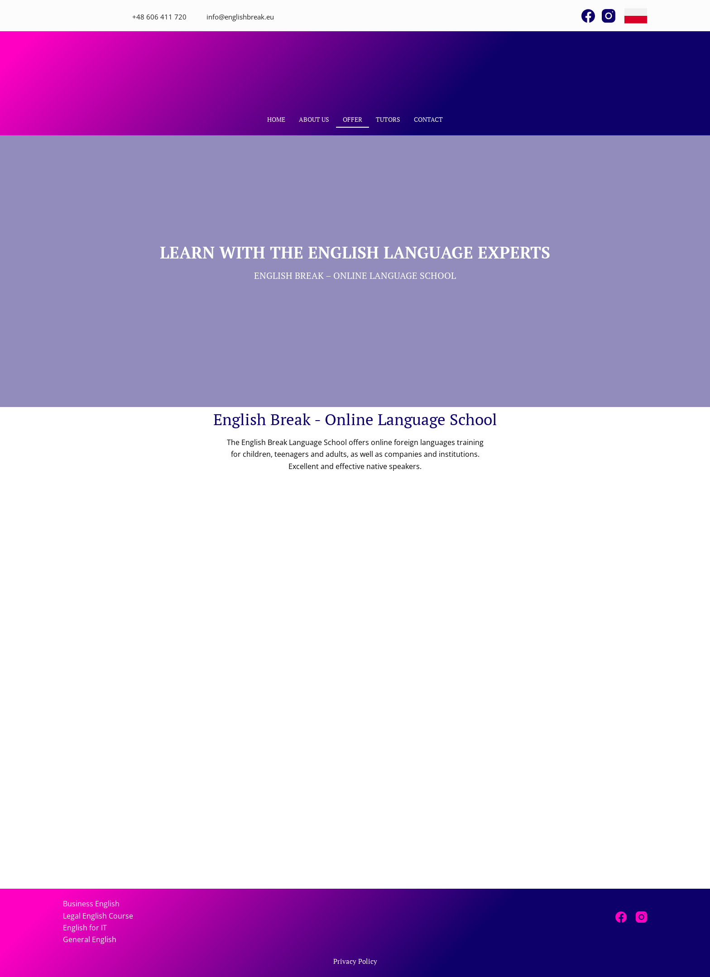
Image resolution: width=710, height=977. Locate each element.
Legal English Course (98, 916)
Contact (428, 119)
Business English (91, 904)
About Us (314, 119)
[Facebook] (588, 16)
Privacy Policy (355, 961)
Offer (352, 119)
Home (276, 119)
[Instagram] (608, 16)
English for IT (85, 928)
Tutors (388, 119)
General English (89, 939)
